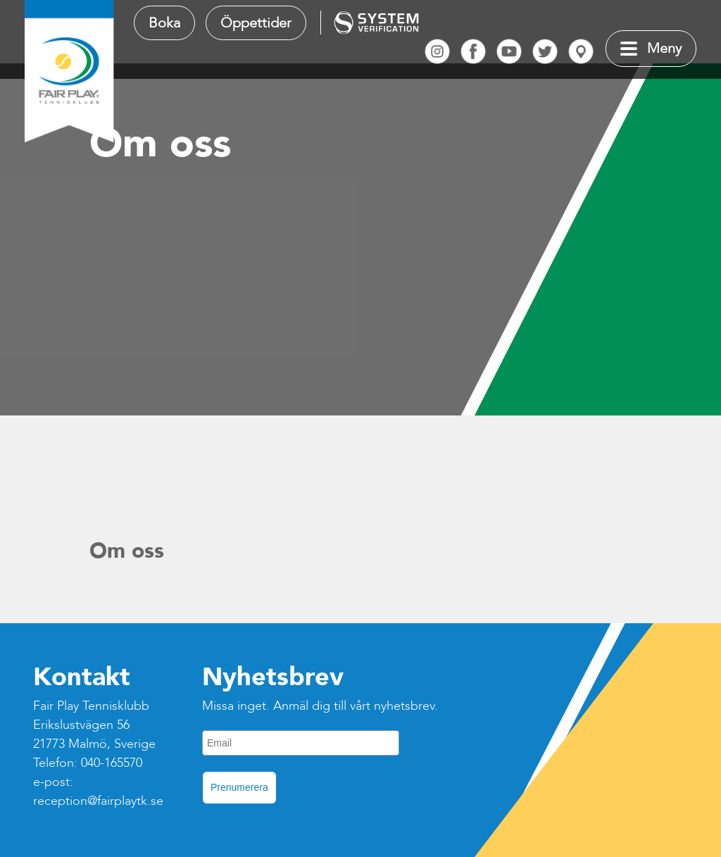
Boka (164, 22)
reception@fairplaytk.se (98, 801)
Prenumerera (239, 787)
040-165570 (111, 763)
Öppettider (255, 22)
